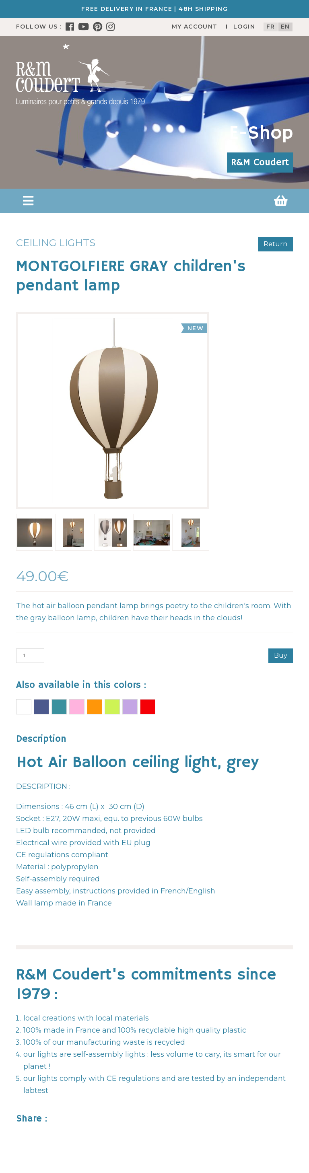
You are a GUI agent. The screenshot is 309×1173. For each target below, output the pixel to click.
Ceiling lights (55, 243)
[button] (28, 201)
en (285, 26)
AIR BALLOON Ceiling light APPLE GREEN (112, 706)
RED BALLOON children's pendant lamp (147, 706)
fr (270, 26)
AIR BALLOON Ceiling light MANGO (94, 706)
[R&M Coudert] (80, 74)
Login (244, 26)
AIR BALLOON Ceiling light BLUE (41, 706)
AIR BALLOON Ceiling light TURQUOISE (59, 706)
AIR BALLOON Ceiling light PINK (76, 706)
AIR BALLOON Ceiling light (23, 706)
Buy (280, 655)
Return (275, 244)
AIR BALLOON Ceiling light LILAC (130, 706)
